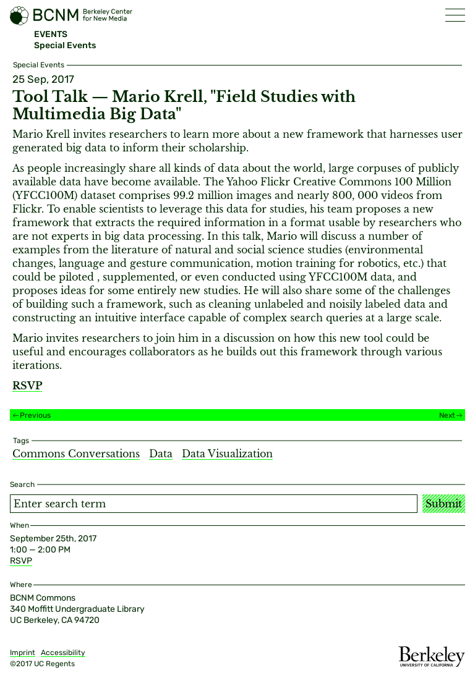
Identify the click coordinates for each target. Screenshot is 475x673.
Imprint (22, 652)
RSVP (21, 561)
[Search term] (213, 503)
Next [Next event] (447, 415)
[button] (455, 15)
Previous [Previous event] (35, 415)
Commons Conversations (76, 453)
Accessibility (63, 652)
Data (161, 453)
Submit (444, 503)
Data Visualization (227, 453)
